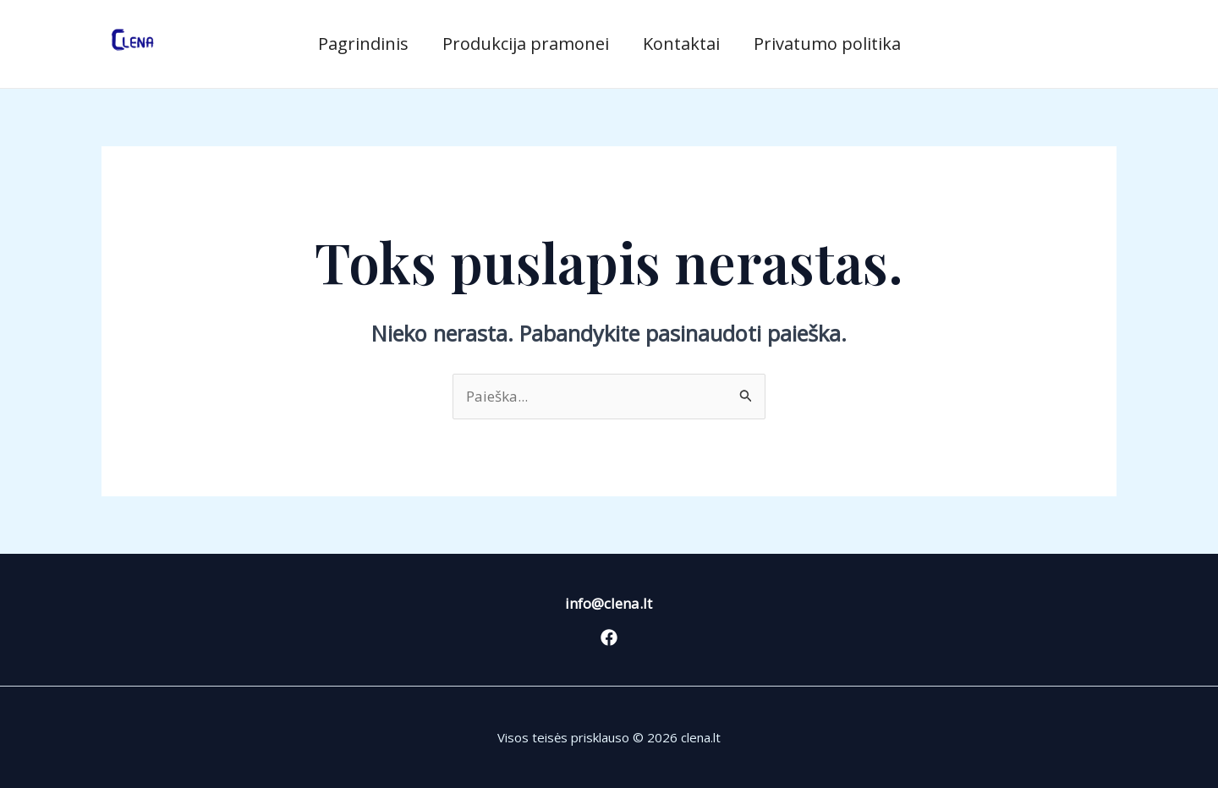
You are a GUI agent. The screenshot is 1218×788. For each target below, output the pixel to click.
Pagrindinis (363, 43)
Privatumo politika (827, 43)
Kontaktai (681, 43)
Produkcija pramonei (525, 43)
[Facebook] (609, 637)
